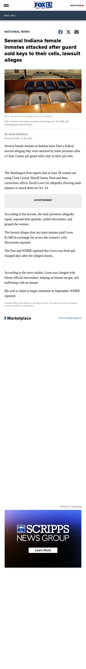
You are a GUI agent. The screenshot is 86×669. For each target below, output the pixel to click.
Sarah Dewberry (18, 134)
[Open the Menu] (6, 5)
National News (17, 32)
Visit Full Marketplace (70, 318)
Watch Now (76, 5)
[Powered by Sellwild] (76, 506)
